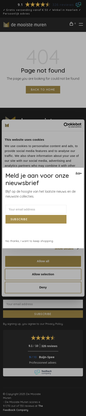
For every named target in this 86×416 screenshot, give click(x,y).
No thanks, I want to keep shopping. (29, 241)
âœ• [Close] (78, 173)
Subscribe (19, 219)
